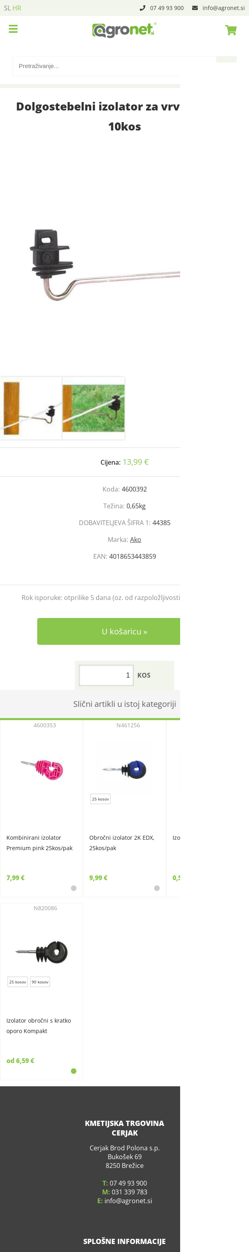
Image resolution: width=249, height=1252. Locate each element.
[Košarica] (229, 30)
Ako (135, 539)
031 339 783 (129, 1180)
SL (7, 8)
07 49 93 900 (167, 8)
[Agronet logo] (124, 30)
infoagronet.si (224, 8)
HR (16, 8)
